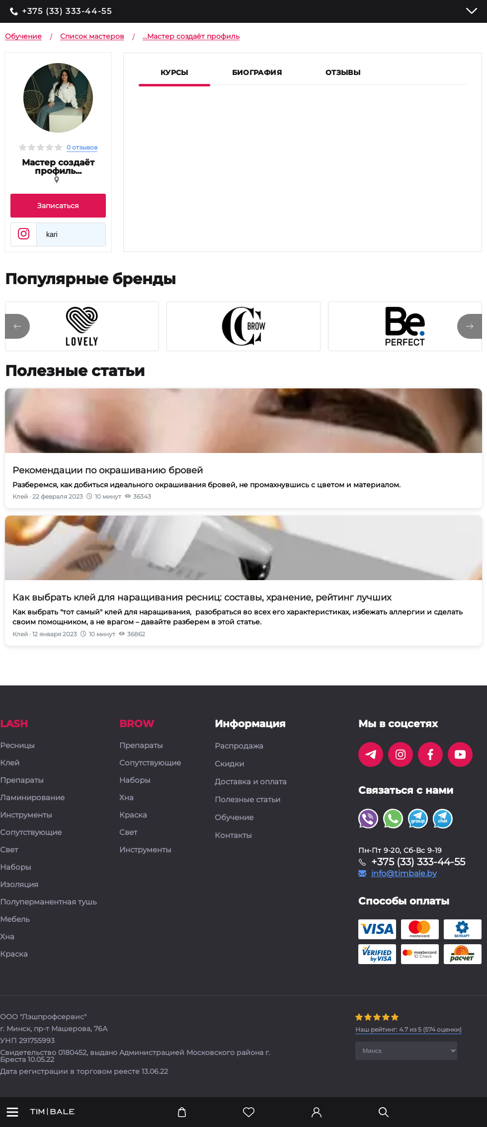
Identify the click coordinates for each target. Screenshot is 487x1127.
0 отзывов (82, 147)
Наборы (15, 867)
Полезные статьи (247, 800)
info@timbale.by (404, 874)
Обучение (234, 818)
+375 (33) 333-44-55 (67, 11)
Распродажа (239, 746)
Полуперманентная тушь (48, 902)
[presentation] (17, 326)
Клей (9, 763)
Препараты (22, 780)
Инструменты (26, 815)
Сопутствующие (31, 832)
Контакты (233, 835)
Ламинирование (32, 798)
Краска (14, 954)
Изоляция (19, 885)
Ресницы (17, 746)
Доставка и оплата (251, 782)
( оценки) (408, 1029)
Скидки (229, 764)
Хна (7, 937)
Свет (9, 850)
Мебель (14, 919)
